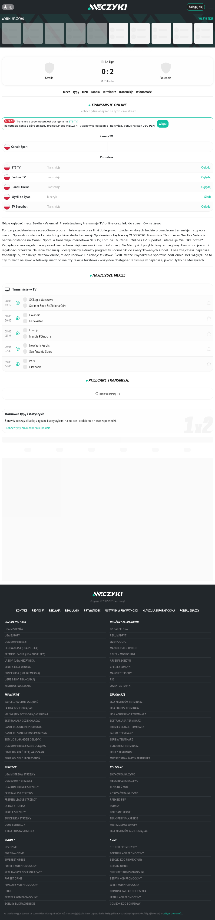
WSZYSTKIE (205, 19)
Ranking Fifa (118, 800)
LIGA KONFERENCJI (15, 642)
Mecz (66, 91)
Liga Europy (12, 635)
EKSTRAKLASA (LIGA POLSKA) (21, 648)
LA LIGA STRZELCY (15, 806)
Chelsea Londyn (120, 667)
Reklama (54, 610)
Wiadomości (144, 91)
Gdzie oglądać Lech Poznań (22, 758)
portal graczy (189, 610)
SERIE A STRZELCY (15, 812)
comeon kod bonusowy (125, 904)
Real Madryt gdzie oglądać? (23, 872)
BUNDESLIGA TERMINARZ (124, 746)
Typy (76, 91)
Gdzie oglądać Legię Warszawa (24, 752)
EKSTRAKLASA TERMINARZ (125, 721)
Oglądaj (206, 167)
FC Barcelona (119, 629)
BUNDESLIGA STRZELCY (18, 818)
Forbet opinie (13, 878)
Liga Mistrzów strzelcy (20, 774)
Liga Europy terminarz (124, 708)
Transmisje (126, 91)
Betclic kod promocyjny (126, 860)
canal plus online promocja (23, 727)
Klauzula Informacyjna (159, 610)
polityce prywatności (172, 913)
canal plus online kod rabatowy (26, 733)
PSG (112, 679)
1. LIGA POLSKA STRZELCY (19, 831)
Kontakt (21, 610)
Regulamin (72, 610)
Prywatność (92, 610)
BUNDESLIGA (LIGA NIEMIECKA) (22, 673)
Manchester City (121, 673)
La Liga (102, 49)
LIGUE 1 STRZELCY (15, 825)
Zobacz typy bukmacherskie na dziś (28, 428)
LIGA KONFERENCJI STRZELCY (22, 787)
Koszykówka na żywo (124, 793)
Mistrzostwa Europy (123, 825)
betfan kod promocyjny (126, 878)
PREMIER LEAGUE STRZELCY (21, 800)
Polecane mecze (120, 812)
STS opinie (11, 847)
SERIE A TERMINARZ (121, 739)
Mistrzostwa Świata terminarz (130, 758)
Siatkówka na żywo (122, 774)
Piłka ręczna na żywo (124, 781)
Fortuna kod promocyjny (127, 853)
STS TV (73, 121)
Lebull (9, 891)
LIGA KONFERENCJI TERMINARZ (128, 714)
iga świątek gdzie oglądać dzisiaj (26, 714)
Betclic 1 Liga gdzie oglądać (23, 739)
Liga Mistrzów (14, 629)
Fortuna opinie (14, 853)
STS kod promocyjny (123, 847)
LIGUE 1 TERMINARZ (121, 752)
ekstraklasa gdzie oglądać (22, 721)
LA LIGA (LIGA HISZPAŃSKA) (20, 661)
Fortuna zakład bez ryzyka (128, 891)
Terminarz (109, 91)
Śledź (207, 197)
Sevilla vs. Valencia (122, 49)
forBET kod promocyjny (21, 866)
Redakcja (38, 610)
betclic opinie (119, 866)
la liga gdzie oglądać (19, 708)
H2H (85, 91)
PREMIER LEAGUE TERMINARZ (127, 727)
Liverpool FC (118, 642)
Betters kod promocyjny (21, 897)
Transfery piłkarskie (124, 818)
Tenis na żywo (119, 787)
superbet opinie (15, 860)
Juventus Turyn (120, 686)
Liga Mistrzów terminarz (126, 702)
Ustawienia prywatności (121, 610)
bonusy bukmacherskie (20, 904)
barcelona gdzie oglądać (21, 702)
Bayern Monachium (122, 654)
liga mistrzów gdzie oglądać (129, 831)
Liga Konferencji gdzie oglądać (25, 746)
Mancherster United (123, 648)
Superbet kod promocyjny (127, 872)
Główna (67, 49)
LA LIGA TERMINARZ (121, 733)
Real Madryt (118, 635)
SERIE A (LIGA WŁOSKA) (18, 667)
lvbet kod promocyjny (125, 885)
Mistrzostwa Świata (18, 686)
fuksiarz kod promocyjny (22, 885)
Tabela (95, 91)
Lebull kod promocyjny (125, 897)
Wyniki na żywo (13, 19)
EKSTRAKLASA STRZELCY (19, 793)
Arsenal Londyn (120, 661)
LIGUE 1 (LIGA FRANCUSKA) (20, 679)
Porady (115, 806)
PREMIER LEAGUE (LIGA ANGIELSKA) (25, 654)
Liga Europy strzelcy (18, 781)
